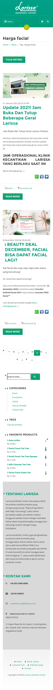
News (14, 44)
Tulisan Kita (17, 409)
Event (14, 393)
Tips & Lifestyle (19, 405)
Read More (13, 196)
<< (9, 351)
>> (32, 360)
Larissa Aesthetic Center (35, 675)
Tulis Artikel (14, 59)
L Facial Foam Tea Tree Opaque (27, 456)
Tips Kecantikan (14, 424)
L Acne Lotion (27, 440)
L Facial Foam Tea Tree (27, 448)
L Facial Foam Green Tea (27, 472)
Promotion (11, 323)
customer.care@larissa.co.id (22, 603)
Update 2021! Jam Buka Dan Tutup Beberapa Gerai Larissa (22, 115)
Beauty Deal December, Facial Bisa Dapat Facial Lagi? (26, 252)
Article (10, 188)
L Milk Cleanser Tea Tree (27, 464)
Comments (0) (26, 188)
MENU (8, 21)
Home (5, 44)
